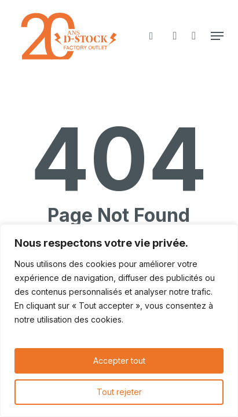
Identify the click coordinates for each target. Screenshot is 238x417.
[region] (119, 320)
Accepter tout (119, 360)
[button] (217, 36)
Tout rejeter (119, 392)
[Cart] (193, 36)
